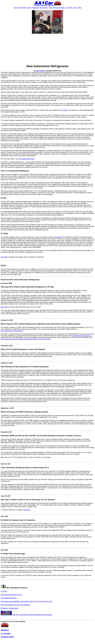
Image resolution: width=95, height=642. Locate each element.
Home (16, 7)
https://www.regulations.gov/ (82, 336)
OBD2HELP (5, 630)
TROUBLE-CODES (7, 637)
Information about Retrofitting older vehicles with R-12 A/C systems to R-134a (26, 601)
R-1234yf (64, 110)
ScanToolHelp (6, 633)
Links (75, 7)
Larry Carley (40, 71)
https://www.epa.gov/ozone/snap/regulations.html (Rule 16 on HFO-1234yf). (26, 339)
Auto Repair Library (24, 7)
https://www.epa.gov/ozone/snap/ (12, 331)
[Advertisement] (47, 49)
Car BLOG (69, 7)
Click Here (4, 257)
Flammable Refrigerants (26, 159)
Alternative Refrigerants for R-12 (11, 594)
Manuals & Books (59, 7)
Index (79, 7)
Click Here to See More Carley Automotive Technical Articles (26, 615)
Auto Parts (35, 7)
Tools (50, 7)
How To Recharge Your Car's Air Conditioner (15, 605)
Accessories (44, 7)
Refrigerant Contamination (9, 608)
